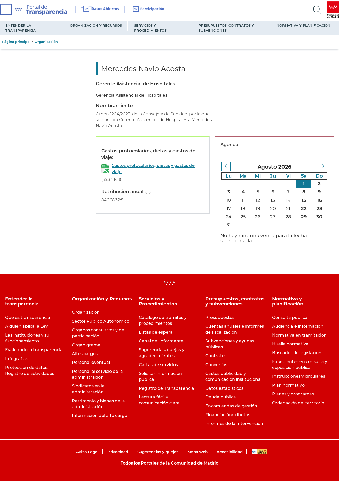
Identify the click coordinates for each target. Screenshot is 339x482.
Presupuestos (219, 318)
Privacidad (117, 452)
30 (319, 217)
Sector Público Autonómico (100, 321)
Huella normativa (290, 344)
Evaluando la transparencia (34, 350)
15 (304, 200)
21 (289, 208)
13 (273, 200)
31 (229, 225)
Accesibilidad (230, 452)
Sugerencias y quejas (157, 452)
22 (304, 208)
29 (304, 217)
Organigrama (86, 345)
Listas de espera (156, 332)
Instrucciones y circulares (298, 377)
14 (288, 200)
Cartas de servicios (158, 365)
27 (273, 217)
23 (319, 208)
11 (244, 200)
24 (229, 217)
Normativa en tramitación (299, 335)
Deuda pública (220, 397)
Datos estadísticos (224, 388)
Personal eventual (91, 363)
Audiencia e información (297, 327)
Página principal (16, 42)
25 (243, 217)
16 (319, 200)
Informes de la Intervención (234, 424)
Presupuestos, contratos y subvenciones (226, 27)
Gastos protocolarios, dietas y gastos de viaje (153, 168)
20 (273, 208)
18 (243, 208)
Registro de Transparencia (166, 388)
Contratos (215, 356)
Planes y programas (293, 394)
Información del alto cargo (99, 416)
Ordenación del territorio (298, 403)
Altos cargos (85, 354)
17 (229, 208)
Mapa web (197, 452)
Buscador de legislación (297, 353)
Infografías (16, 359)
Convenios (216, 365)
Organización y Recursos (96, 25)
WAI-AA (259, 452)
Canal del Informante (161, 341)
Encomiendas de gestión (231, 406)
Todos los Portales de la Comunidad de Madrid (170, 463)
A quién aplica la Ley (26, 327)
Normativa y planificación (304, 25)
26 (258, 217)
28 (288, 217)
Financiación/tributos (227, 415)
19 (258, 208)
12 (258, 200)
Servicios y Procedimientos (150, 27)
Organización (46, 42)
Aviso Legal (87, 452)
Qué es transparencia (27, 318)
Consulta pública (289, 318)
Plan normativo (288, 385)
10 (229, 200)
